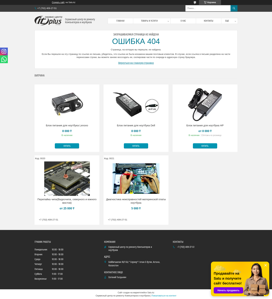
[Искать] (234, 8)
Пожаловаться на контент (163, 296)
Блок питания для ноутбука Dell (136, 125)
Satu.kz (150, 292)
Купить (67, 146)
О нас (183, 21)
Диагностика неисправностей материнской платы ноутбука (136, 201)
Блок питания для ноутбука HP (205, 125)
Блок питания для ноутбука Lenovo (67, 125)
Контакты (208, 21)
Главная (120, 21)
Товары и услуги (149, 21)
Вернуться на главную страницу (136, 63)
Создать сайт (58, 2)
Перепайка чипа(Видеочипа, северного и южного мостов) (67, 201)
